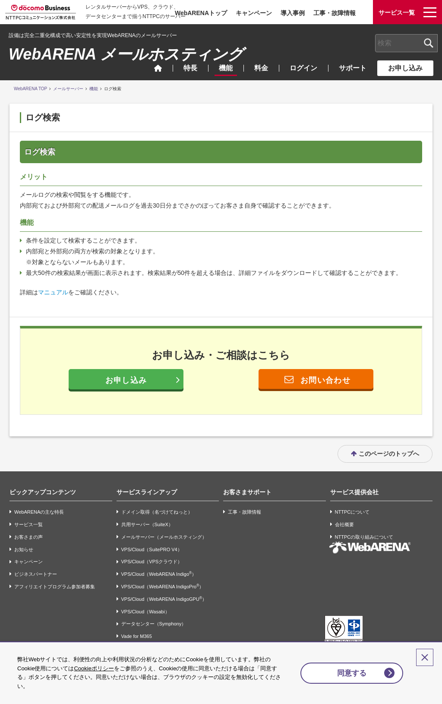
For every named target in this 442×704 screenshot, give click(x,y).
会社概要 (344, 516)
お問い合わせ (325, 380)
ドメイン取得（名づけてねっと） (157, 504)
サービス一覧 (28, 516)
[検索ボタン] (428, 43)
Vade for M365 (136, 628)
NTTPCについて (352, 504)
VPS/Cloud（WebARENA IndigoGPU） (164, 591)
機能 (226, 68)
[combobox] (406, 43)
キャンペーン (254, 12)
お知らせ (23, 541)
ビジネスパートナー (35, 566)
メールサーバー (68, 88)
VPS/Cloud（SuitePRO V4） (151, 541)
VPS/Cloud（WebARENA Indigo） (159, 566)
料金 (261, 68)
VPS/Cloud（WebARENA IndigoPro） (162, 578)
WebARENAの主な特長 (39, 504)
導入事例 (293, 12)
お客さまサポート (247, 484)
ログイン (303, 68)
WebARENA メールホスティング (126, 54)
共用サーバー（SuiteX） (147, 516)
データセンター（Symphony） (153, 616)
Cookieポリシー (94, 668)
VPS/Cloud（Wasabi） (145, 603)
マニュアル (53, 292)
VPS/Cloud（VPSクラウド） (152, 554)
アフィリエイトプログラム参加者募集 (54, 578)
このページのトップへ (389, 445)
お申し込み (405, 68)
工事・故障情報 (334, 12)
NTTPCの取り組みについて (364, 529)
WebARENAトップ (201, 12)
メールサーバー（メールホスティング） (164, 529)
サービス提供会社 (354, 484)
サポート (352, 68)
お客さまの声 (28, 529)
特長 (190, 68)
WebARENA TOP (30, 88)
